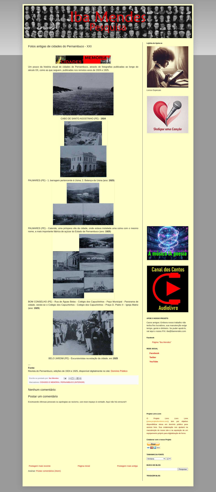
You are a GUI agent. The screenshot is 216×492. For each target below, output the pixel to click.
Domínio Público (119, 371)
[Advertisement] (167, 179)
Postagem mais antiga (127, 466)
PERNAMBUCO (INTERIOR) (72, 382)
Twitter (152, 357)
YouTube (153, 361)
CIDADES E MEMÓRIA (50, 382)
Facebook (154, 353)
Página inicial (84, 466)
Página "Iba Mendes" (161, 342)
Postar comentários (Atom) (48, 471)
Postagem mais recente (40, 466)
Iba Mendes (54, 378)
